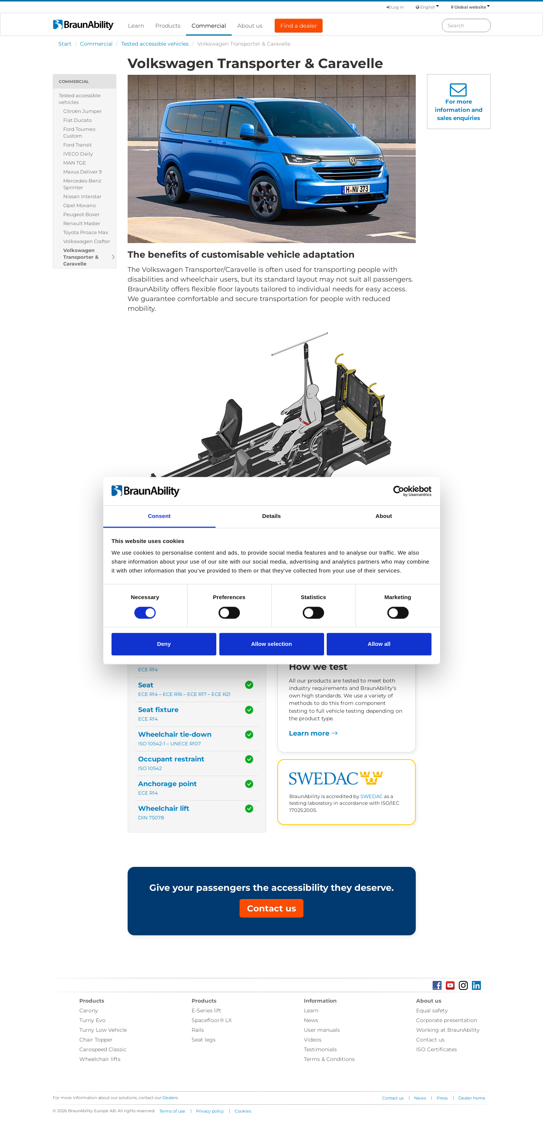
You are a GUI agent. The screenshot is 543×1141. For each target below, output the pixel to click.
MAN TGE (74, 163)
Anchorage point (167, 784)
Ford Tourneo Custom (79, 132)
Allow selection (271, 644)
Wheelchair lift (163, 808)
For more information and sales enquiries (458, 110)
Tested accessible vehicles (155, 44)
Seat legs (204, 1040)
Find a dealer (298, 25)
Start (64, 44)
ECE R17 (197, 694)
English (429, 7)
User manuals (322, 1030)
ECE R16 (172, 694)
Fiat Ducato (77, 120)
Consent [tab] (159, 516)
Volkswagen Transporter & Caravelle (80, 257)
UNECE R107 (185, 743)
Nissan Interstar (82, 196)
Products (167, 25)
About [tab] (384, 516)
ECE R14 (148, 669)
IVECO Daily (78, 154)
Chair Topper (96, 1040)
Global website (472, 7)
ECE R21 (221, 694)
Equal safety (432, 1010)
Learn (136, 25)
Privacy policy (210, 1111)
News (311, 1020)
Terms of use (172, 1111)
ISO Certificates (436, 1049)
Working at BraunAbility (448, 1030)
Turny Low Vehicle (103, 1030)
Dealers (170, 1097)
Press (442, 1098)
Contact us (271, 908)
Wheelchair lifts (100, 1059)
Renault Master (81, 223)
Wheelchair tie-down (174, 734)
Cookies (243, 1111)
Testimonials (320, 1049)
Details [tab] (271, 516)
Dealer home (471, 1098)
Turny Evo (92, 1020)
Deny (164, 644)
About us (249, 25)
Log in (395, 7)
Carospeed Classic (102, 1049)
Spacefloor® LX (212, 1020)
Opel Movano (79, 205)
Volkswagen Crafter (86, 241)
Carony (88, 1010)
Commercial (209, 25)
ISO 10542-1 (151, 743)
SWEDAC (371, 796)
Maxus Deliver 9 (82, 172)
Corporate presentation (446, 1020)
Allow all (379, 644)
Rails (198, 1030)
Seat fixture (158, 710)
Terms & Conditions (329, 1059)
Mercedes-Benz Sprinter (82, 184)
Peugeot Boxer (81, 214)
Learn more (313, 733)
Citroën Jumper (82, 111)
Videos (312, 1040)
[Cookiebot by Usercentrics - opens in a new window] (398, 491)
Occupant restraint (171, 759)
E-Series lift (206, 1010)
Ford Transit (77, 145)
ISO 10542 (150, 768)
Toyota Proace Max (85, 232)
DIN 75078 (151, 818)
